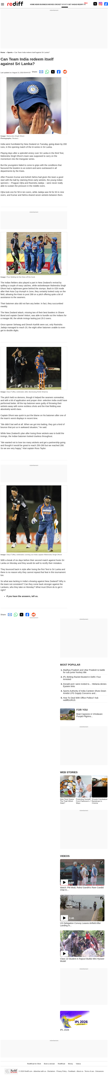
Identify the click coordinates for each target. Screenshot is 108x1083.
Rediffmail (61, 1064)
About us (80, 1071)
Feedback (71, 1071)
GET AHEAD (72, 4)
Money (70, 1064)
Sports (10, 52)
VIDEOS (65, 856)
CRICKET (57, 4)
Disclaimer (51, 1071)
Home (3, 52)
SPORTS (65, 4)
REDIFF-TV (82, 4)
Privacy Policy (62, 1071)
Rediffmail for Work (34, 1064)
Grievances (99, 1071)
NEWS (37, 4)
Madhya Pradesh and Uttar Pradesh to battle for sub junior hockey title (84, 671)
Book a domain (49, 1064)
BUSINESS (44, 4)
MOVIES (51, 4)
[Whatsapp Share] (46, 72)
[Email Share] (40, 72)
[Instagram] (101, 4)
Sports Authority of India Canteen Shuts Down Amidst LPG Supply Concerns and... (84, 692)
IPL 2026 (64, 1030)
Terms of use (89, 1071)
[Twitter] (95, 4)
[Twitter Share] (52, 72)
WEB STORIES (69, 772)
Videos (78, 1064)
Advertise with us (40, 1071)
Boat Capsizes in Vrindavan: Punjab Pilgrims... (89, 715)
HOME (32, 4)
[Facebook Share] (58, 72)
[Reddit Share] (64, 72)
